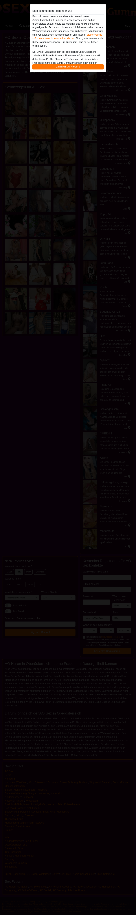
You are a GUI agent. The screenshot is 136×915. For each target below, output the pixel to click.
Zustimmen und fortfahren (68, 67)
